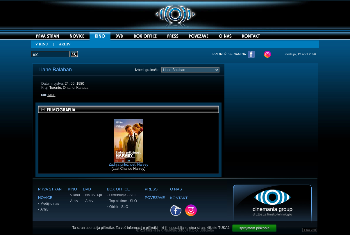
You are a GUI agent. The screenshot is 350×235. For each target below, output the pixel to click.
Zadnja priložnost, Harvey (128, 163)
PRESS (151, 189)
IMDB (48, 95)
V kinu (75, 195)
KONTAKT (179, 198)
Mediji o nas (49, 204)
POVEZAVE (155, 197)
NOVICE (45, 197)
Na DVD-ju (93, 195)
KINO (72, 189)
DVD (87, 189)
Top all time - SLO (123, 201)
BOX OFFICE (118, 189)
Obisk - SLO (118, 207)
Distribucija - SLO (122, 195)
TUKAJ (223, 228)
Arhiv (44, 209)
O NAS (176, 189)
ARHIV (65, 44)
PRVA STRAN (50, 189)
